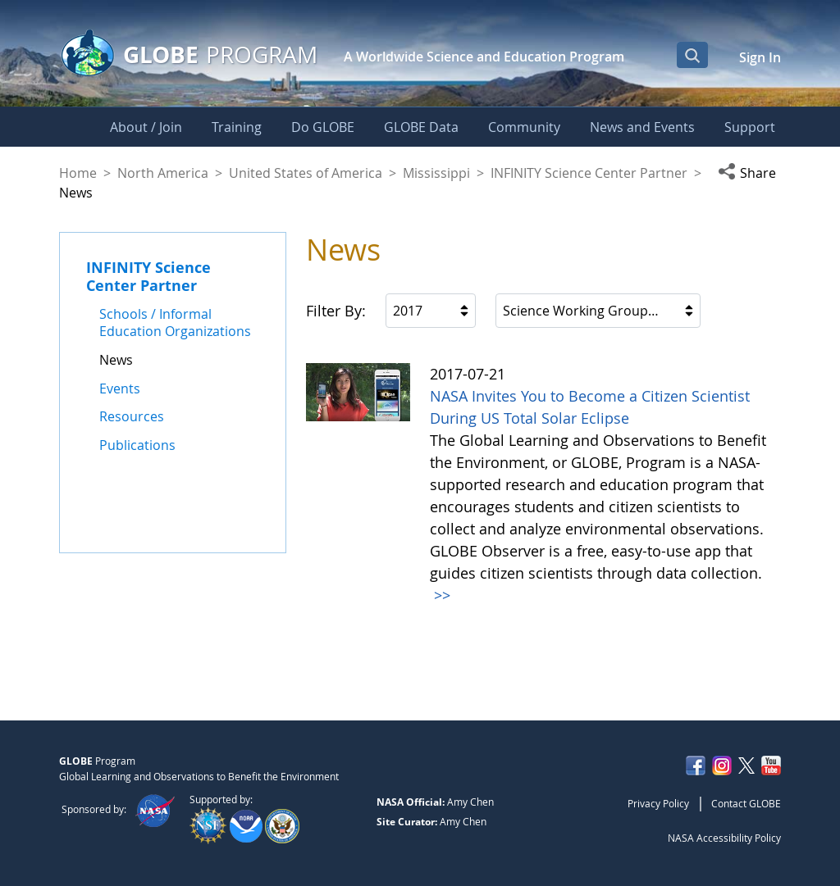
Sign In (760, 57)
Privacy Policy (658, 803)
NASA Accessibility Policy (724, 837)
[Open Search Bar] (692, 55)
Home (78, 173)
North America (162, 173)
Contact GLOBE (746, 803)
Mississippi (436, 173)
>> (440, 595)
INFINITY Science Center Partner (589, 173)
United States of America (305, 173)
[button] (749, 173)
